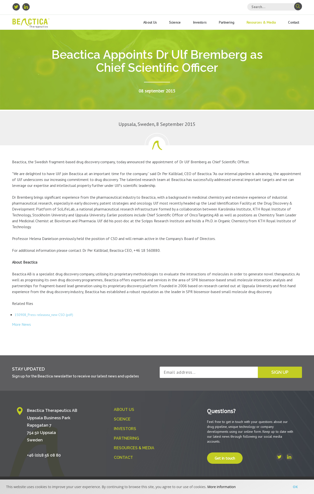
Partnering (226, 22)
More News (21, 324)
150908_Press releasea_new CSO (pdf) (43, 315)
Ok (295, 486)
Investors (200, 22)
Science (175, 22)
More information (221, 486)
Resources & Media (261, 22)
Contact (293, 22)
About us (150, 22)
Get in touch (225, 458)
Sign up (279, 372)
